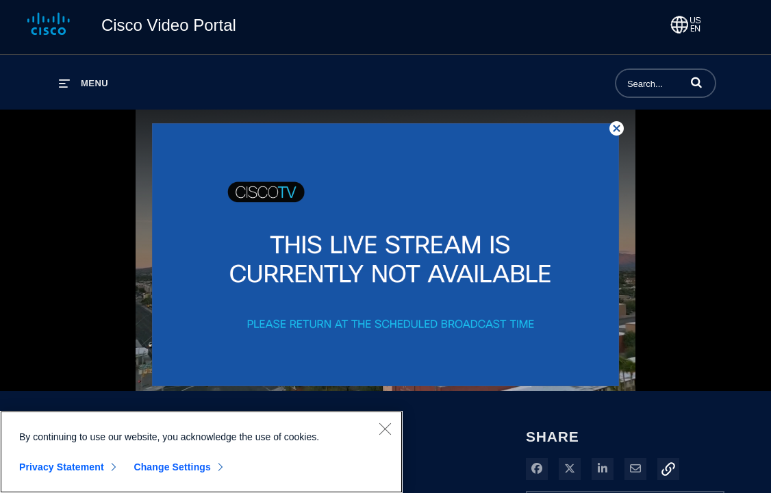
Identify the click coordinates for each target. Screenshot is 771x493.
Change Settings (172, 467)
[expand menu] (83, 83)
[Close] (385, 428)
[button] (696, 82)
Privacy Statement (61, 467)
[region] (201, 452)
